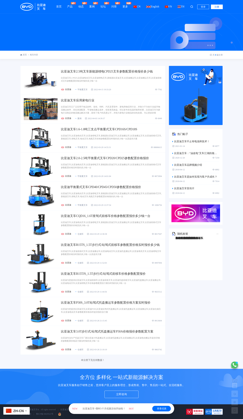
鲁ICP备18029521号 (44, 414)
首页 (59, 6)
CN (136, 6)
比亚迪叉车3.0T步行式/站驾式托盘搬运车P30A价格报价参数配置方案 (107, 331)
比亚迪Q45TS (183, 238)
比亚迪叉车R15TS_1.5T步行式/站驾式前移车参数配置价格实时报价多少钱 (110, 245)
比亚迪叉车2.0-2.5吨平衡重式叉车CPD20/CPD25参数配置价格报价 (105, 158)
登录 (203, 7)
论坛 (103, 5)
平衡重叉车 (81, 89)
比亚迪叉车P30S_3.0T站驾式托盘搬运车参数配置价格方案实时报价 (106, 302)
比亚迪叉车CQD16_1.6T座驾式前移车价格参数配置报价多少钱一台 (106, 216)
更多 (125, 5)
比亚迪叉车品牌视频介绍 (187, 165)
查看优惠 (161, 408)
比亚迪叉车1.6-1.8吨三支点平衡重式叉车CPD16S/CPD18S (99, 129)
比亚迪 (68, 89)
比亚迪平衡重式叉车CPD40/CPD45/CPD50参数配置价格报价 (101, 187)
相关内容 (34, 55)
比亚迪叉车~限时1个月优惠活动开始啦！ (103, 408)
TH (181, 6)
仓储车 (79, 234)
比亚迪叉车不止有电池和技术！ (191, 141)
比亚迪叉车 (65, 409)
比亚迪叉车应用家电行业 (77, 100)
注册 (216, 7)
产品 (70, 5)
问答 (114, 5)
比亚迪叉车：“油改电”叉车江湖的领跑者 (195, 153)
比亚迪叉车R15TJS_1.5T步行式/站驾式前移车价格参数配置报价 (103, 273)
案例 (92, 5)
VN (168, 6)
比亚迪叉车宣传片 (183, 188)
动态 (81, 5)
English (152, 6)
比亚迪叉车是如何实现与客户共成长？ (194, 176)
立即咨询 (121, 394)
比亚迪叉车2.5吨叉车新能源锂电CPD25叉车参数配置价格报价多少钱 (107, 71)
